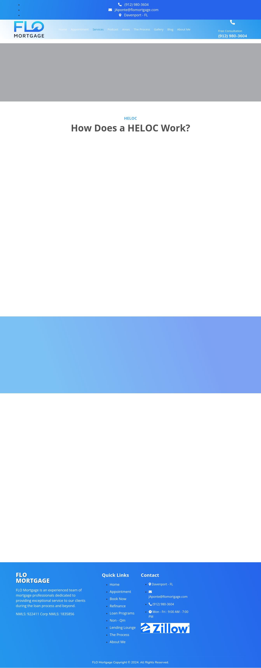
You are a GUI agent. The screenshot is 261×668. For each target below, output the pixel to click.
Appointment (80, 29)
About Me (183, 29)
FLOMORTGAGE (33, 578)
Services (98, 29)
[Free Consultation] (232, 22)
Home (63, 29)
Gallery (158, 29)
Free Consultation (230, 31)
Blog (170, 29)
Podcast (113, 29)
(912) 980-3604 (232, 36)
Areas (126, 29)
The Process (142, 29)
